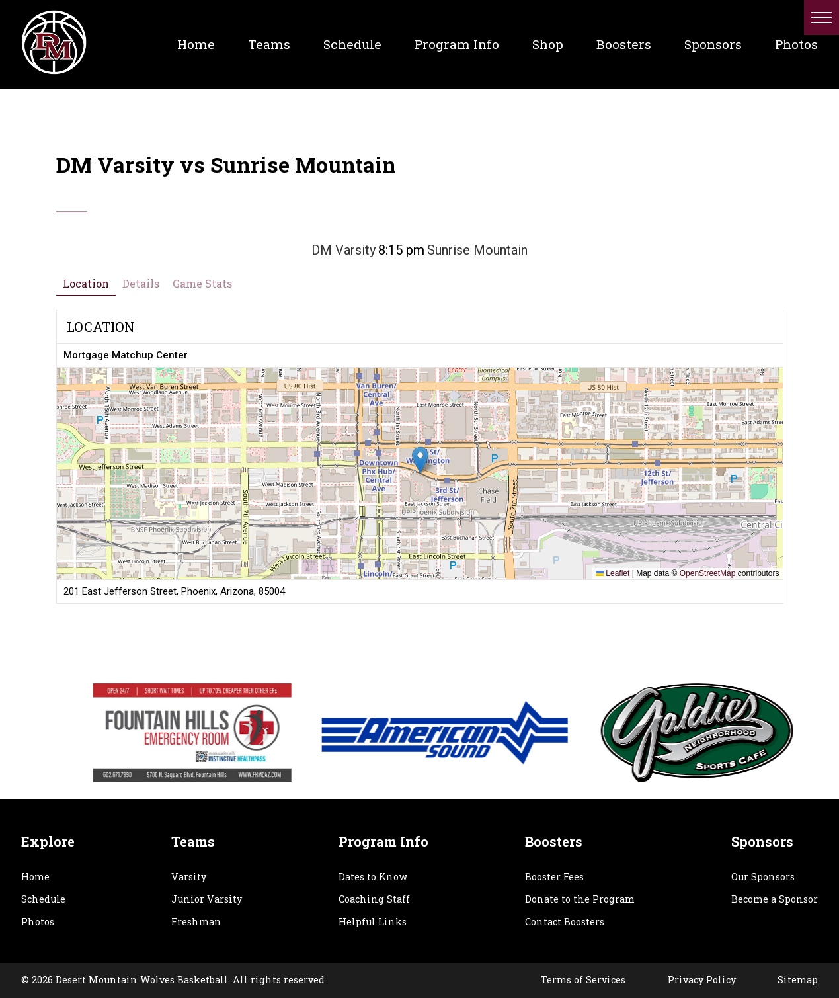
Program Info (457, 44)
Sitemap (798, 980)
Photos (796, 44)
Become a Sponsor (774, 899)
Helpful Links (373, 921)
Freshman (196, 921)
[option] (274, 732)
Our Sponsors (763, 876)
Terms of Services (583, 980)
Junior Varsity (206, 899)
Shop (547, 44)
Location (86, 283)
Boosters (623, 44)
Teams (269, 44)
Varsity (188, 876)
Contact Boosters (564, 921)
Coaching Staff (374, 899)
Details (140, 283)
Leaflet (612, 573)
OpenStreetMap (708, 573)
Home (196, 44)
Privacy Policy (702, 980)
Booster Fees (554, 876)
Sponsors (713, 44)
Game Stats (202, 283)
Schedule (352, 44)
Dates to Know (373, 876)
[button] (821, 17)
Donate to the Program (580, 899)
